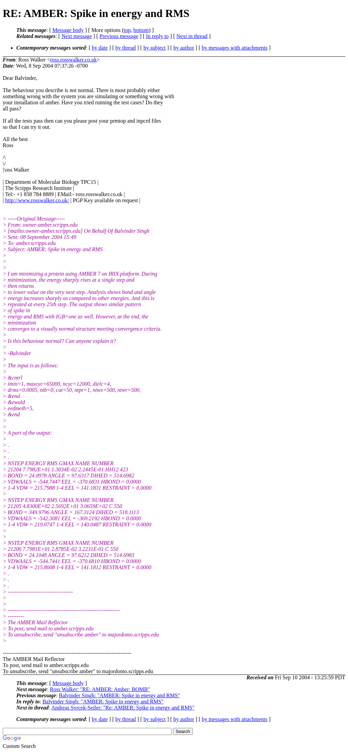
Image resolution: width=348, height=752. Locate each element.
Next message (77, 36)
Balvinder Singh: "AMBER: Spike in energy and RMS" (119, 695)
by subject (154, 48)
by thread (126, 48)
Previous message (119, 36)
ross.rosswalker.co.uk (73, 60)
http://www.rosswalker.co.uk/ (37, 200)
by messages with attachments (234, 48)
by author (183, 48)
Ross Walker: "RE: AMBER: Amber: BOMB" (100, 689)
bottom (141, 30)
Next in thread (192, 36)
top (127, 30)
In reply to (157, 36)
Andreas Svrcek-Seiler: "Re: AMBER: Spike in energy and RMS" (123, 708)
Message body (68, 30)
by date (100, 48)
